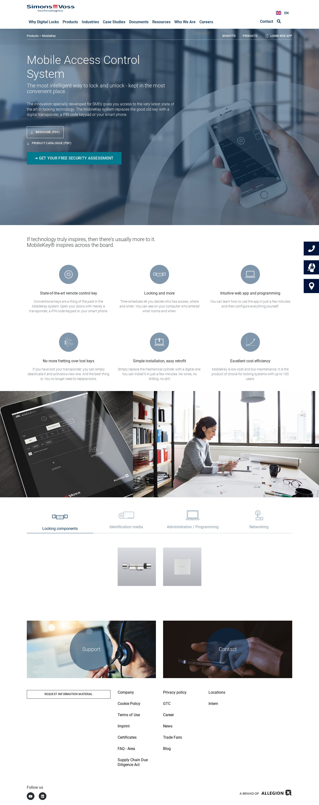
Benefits (229, 36)
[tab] (60, 523)
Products (32, 36)
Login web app (281, 36)
